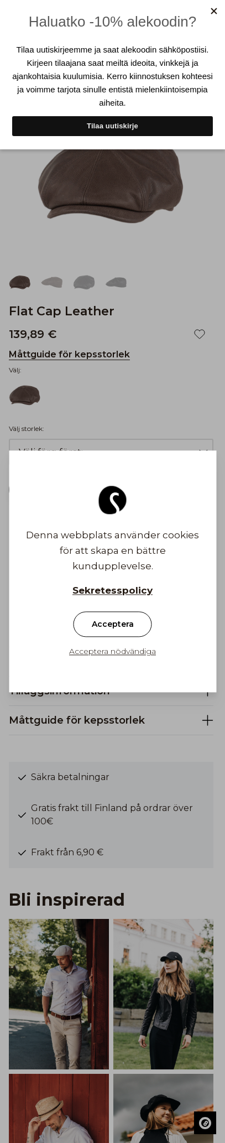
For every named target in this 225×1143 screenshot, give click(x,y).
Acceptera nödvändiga (112, 652)
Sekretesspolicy (112, 590)
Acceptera (113, 625)
